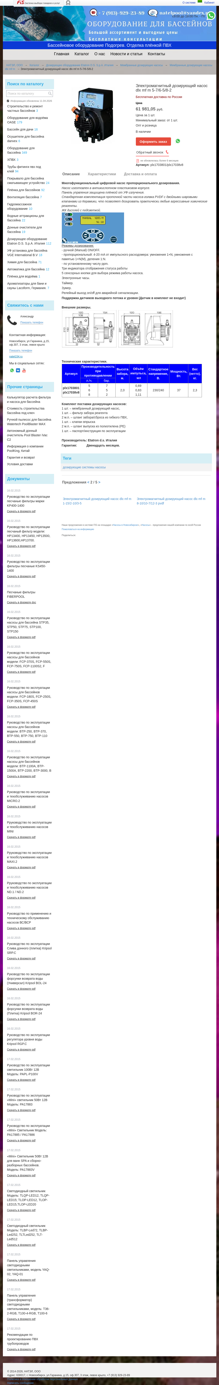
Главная (61, 54)
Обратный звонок (149, 152)
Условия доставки (20, 464)
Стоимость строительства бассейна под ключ (25, 411)
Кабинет (209, 2)
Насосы (146, 525)
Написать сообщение (20, 1383)
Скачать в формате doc (21, 602)
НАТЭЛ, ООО (14, 65)
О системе (189, 2)
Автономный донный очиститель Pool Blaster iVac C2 (27, 435)
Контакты (156, 54)
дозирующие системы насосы (84, 467)
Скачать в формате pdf (21, 511)
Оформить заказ (153, 141)
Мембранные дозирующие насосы (141, 65)
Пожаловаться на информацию (78, 529)
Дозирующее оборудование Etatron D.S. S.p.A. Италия (79, 65)
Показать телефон (31, 322)
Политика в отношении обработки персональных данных (42, 1379)
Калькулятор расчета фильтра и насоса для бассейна (29, 400)
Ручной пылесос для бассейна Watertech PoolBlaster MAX (29, 422)
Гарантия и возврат (21, 457)
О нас (99, 54)
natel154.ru (16, 356)
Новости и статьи (127, 54)
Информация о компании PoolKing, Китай (25, 449)
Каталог (81, 54)
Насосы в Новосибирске (125, 525)
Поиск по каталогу (25, 84)
